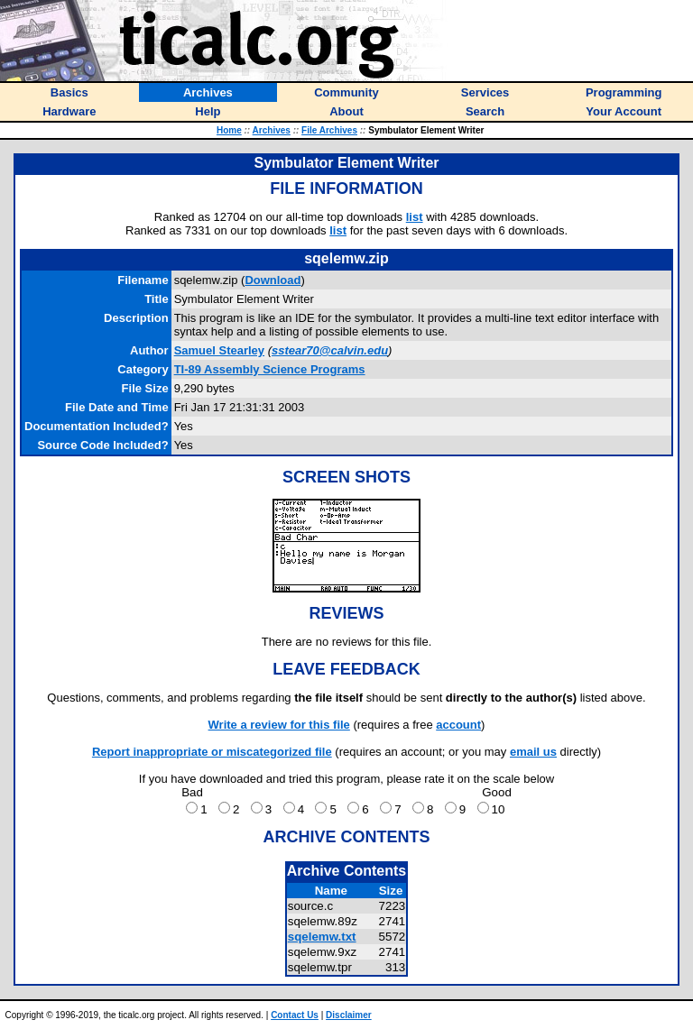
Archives (272, 130)
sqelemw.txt (322, 936)
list (414, 217)
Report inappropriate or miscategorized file (212, 751)
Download (272, 280)
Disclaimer (349, 1015)
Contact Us (295, 1015)
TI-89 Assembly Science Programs (269, 369)
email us (533, 751)
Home (229, 130)
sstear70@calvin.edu (330, 350)
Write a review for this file (279, 724)
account (458, 724)
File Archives (329, 130)
